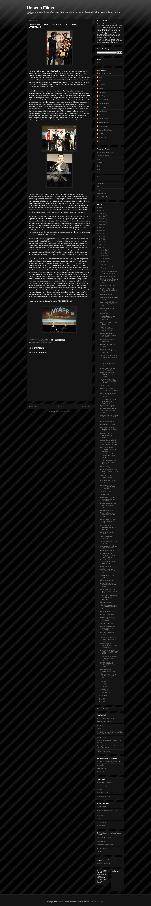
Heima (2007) (104, 313)
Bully (100, 77)
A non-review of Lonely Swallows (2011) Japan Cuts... (108, 290)
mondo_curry (103, 137)
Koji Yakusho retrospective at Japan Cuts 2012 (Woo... (109, 410)
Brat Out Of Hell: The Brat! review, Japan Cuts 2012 (109, 303)
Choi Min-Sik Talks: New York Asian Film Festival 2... (108, 606)
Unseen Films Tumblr (104, 197)
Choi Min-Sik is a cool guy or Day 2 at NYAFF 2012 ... (108, 675)
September (104, 258)
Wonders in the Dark (103, 796)
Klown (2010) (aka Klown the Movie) (108, 323)
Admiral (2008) (105, 385)
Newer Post (33, 406)
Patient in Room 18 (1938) (108, 611)
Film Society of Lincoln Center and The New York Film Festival (109, 733)
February (104, 692)
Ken (98, 180)
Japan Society (101, 737)
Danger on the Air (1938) (108, 276)
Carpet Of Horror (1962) (108, 424)
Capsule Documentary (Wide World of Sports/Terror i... (107, 317)
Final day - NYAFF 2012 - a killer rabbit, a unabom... (108, 435)
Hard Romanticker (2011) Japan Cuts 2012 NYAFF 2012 (108, 628)
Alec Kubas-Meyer (105, 73)
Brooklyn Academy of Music (106, 718)
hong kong (40, 342)
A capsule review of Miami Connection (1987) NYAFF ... (108, 658)
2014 (101, 242)
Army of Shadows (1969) (108, 440)
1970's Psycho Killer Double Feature (107, 477)
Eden (100, 81)
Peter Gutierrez (104, 107)
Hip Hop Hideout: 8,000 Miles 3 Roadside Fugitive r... (108, 395)
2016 (101, 236)
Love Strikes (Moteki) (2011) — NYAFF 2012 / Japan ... (109, 652)
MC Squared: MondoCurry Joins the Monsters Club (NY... (109, 471)
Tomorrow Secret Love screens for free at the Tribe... (108, 514)
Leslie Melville (103, 100)
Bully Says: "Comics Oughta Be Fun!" (109, 761)
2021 (101, 222)
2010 (101, 702)
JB (97, 173)
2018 (101, 230)
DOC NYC (100, 725)
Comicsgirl (100, 765)
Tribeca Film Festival (103, 751)
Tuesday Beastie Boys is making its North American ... (108, 401)
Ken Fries (102, 96)
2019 (101, 227)
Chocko (99, 162)
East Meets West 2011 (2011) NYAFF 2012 (107, 670)
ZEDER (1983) (105, 494)
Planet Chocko (101, 193)
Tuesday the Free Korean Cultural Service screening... (108, 597)
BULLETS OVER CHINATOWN (58, 77)
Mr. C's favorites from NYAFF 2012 (107, 340)
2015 (101, 239)
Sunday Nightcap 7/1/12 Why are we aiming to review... (108, 639)
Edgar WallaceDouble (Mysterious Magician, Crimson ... (108, 374)
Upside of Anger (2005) (107, 406)
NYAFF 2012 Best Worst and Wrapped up (108, 369)
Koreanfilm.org (101, 822)
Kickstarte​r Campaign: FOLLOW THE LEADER (109, 389)
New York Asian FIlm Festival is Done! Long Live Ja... (108, 449)
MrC (98, 186)
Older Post (86, 406)
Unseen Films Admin (105, 130)
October (103, 256)
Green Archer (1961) (107, 421)
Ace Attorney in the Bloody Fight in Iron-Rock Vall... (109, 547)
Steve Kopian (103, 126)
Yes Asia (99, 851)
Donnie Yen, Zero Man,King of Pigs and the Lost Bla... (108, 561)
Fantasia (99, 728)
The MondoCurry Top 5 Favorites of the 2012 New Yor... (108, 381)
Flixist (98, 819)
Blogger (101, 902)
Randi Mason (103, 111)
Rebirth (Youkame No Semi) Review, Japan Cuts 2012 (108, 335)
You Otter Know (102, 772)
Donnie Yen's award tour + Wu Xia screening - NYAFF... (108, 505)
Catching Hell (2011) (107, 550)
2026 (101, 207)
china (35, 342)
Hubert (101, 88)
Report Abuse (102, 708)
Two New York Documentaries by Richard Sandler (107, 328)
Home (59, 406)
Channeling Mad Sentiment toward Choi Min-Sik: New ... (108, 645)
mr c (100, 141)
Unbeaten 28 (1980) (106, 294)
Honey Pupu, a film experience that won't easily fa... (108, 584)
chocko (101, 134)
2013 (101, 245)
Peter (98, 190)
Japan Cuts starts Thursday (106, 537)
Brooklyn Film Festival (104, 722)
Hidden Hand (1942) (107, 580)
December (104, 250)
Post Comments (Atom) (63, 412)
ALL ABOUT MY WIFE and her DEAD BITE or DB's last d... (108, 487)
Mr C (45, 342)
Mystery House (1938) (107, 614)
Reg (100, 115)
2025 (101, 210)
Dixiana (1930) (105, 467)
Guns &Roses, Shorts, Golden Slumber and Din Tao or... (107, 499)
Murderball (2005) (106, 566)
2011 (101, 699)
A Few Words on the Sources (106, 838)
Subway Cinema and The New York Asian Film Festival (108, 747)
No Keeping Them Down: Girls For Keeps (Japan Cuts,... (108, 429)
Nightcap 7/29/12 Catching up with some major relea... (109, 280)
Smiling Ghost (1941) (107, 623)
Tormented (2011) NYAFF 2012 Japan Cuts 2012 (108, 443)
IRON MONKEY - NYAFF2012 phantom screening (108, 527)
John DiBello (103, 92)
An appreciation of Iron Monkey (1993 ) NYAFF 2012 (108, 591)
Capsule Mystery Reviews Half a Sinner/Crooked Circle (108, 455)
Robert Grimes (103, 119)
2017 (101, 233)
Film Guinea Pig (102, 786)
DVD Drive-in (101, 815)
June (102, 681)
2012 (101, 247)
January (103, 695)
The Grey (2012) (105, 491)
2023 (101, 216)
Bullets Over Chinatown (104, 782)
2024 (101, 213)
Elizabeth (102, 85)
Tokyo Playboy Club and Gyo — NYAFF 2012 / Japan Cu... (108, 462)
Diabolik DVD (101, 841)
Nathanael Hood (104, 103)
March (103, 690)
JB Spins (99, 789)
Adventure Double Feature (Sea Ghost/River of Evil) (109, 363)
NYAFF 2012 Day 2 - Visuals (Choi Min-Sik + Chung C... (108, 664)
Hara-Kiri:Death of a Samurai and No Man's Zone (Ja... (108, 350)
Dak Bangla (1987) (106, 510)
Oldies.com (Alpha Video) (105, 845)
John (98, 176)
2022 (101, 219)
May (102, 684)
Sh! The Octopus (105, 602)
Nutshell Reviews (102, 793)
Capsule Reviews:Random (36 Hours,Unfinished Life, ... (109, 417)
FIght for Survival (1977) (108, 285)
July (102, 264)
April (102, 687)
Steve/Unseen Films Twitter (106, 152)
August (103, 261)
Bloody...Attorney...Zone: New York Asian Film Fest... (108, 521)
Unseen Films (40, 7)
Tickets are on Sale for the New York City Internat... (109, 272)
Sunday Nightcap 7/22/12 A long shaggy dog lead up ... (108, 357)
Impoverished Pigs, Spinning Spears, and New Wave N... (108, 555)
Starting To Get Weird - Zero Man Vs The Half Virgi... (108, 571)
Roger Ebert (101, 826)
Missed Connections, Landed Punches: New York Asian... (108, 619)
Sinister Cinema (102, 848)
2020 (101, 224)
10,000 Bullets (101, 807)
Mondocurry (100, 183)
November (104, 253)
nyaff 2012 (51, 342)
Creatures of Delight (103, 864)
